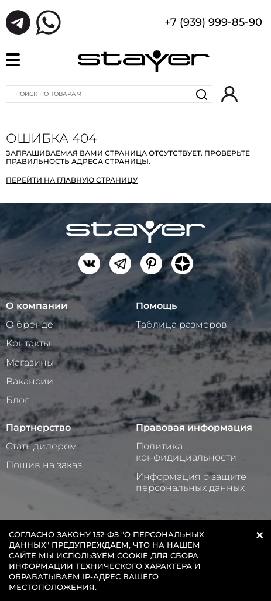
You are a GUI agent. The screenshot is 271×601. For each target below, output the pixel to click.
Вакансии (29, 381)
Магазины (30, 362)
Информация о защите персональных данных (191, 482)
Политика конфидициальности (186, 452)
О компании (36, 305)
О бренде (29, 324)
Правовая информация (194, 427)
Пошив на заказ (44, 465)
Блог (17, 400)
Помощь (156, 305)
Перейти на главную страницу (72, 180)
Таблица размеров (181, 324)
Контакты (28, 343)
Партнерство (38, 427)
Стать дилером (41, 446)
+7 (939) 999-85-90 (213, 23)
